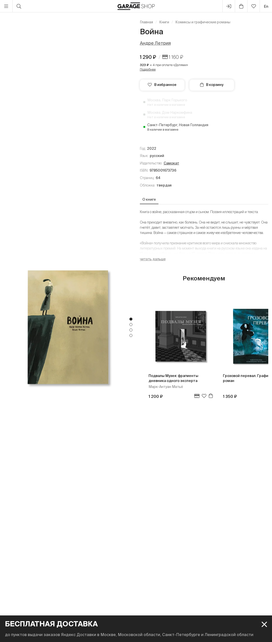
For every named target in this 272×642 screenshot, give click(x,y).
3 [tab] (130, 330)
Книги (164, 22)
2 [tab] (130, 324)
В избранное (162, 85)
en (266, 6)
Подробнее (148, 69)
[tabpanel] (68, 327)
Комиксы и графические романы (202, 22)
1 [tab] (130, 319)
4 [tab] (130, 335)
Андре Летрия (155, 43)
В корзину (211, 85)
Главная (146, 22)
